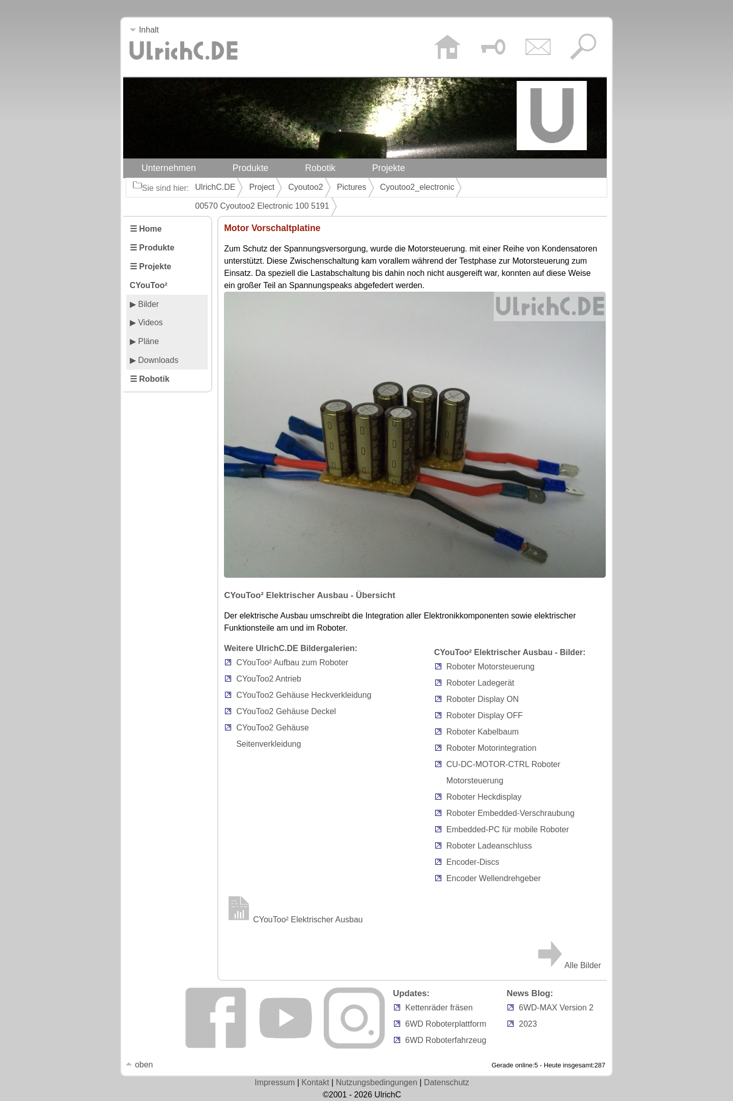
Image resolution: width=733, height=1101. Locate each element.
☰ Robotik (150, 379)
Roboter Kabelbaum (482, 731)
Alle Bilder (568, 965)
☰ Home (146, 228)
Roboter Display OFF (484, 715)
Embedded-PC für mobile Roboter (507, 829)
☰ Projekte (151, 266)
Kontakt (315, 1082)
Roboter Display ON (482, 699)
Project (261, 187)
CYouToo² (148, 285)
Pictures (351, 187)
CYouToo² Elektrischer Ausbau (293, 919)
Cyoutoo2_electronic (417, 187)
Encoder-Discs (472, 862)
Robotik (320, 168)
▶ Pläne (144, 341)
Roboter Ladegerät (480, 683)
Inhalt (144, 29)
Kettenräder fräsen (439, 1007)
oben (139, 1064)
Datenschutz (446, 1082)
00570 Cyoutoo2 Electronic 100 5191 (262, 206)
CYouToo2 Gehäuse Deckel (286, 711)
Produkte (251, 168)
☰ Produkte (152, 247)
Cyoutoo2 (305, 187)
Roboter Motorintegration (491, 748)
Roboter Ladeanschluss (489, 845)
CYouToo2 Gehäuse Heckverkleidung (303, 695)
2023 (528, 1024)
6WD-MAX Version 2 (556, 1007)
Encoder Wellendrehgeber (493, 878)
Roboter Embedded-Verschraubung (510, 813)
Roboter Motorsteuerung (490, 666)
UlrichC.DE (215, 187)
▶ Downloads (154, 360)
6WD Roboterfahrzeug (445, 1040)
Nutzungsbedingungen (376, 1082)
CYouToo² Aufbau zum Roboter (292, 662)
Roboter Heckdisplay (484, 797)
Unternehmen (169, 168)
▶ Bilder (144, 304)
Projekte (388, 168)
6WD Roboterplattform (445, 1024)
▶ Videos (146, 322)
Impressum (275, 1082)
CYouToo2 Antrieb (268, 678)
